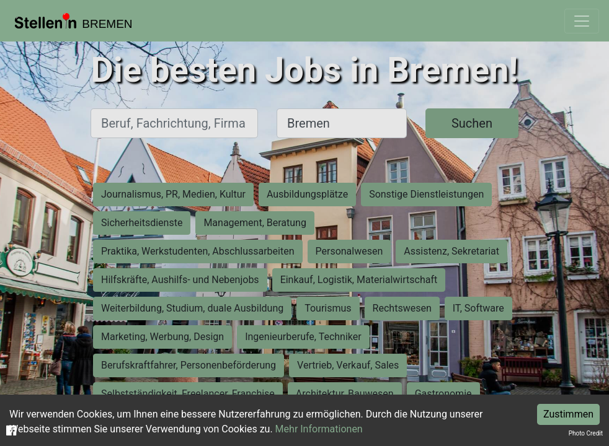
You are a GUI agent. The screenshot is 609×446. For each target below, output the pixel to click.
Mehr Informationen (319, 429)
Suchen (471, 123)
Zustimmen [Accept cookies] (568, 414)
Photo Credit (586, 433)
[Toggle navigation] (581, 21)
